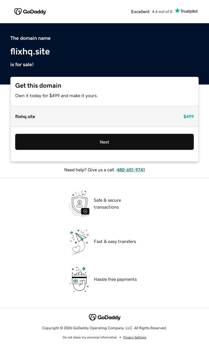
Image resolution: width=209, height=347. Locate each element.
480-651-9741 (131, 169)
